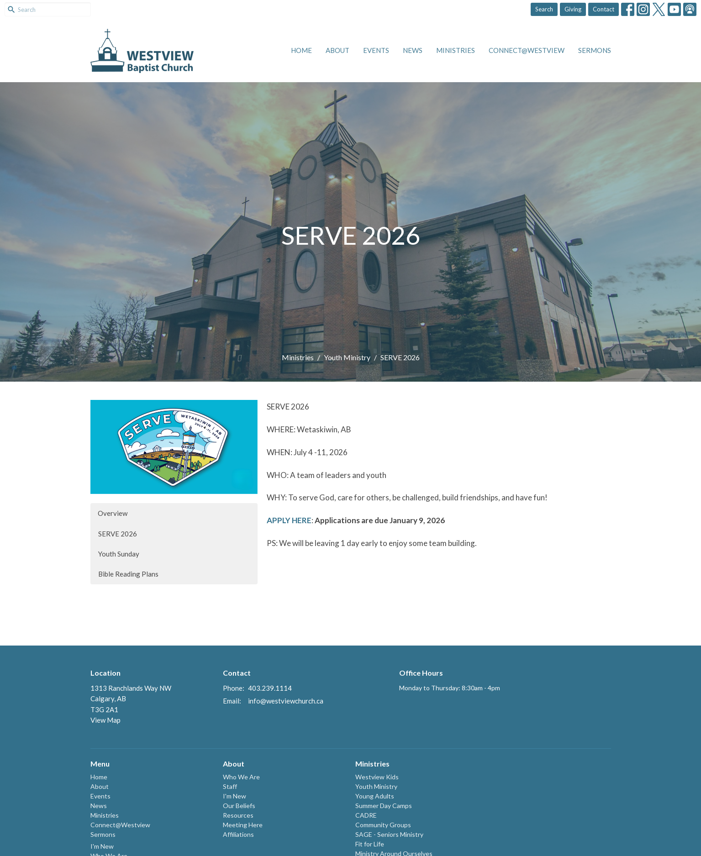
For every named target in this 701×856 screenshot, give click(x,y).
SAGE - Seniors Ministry (389, 834)
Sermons (594, 50)
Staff (230, 786)
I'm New (102, 846)
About (337, 50)
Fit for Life (369, 844)
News (412, 50)
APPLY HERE (289, 520)
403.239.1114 (270, 688)
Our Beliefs (239, 805)
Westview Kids (377, 777)
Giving (572, 9)
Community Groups (383, 825)
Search (544, 9)
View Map (105, 720)
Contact (603, 9)
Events (376, 50)
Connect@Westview (526, 50)
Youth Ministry (347, 357)
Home (301, 50)
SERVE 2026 (117, 534)
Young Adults (374, 796)
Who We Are (241, 777)
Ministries (455, 50)
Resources (238, 815)
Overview (112, 513)
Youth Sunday (118, 554)
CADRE (366, 815)
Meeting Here (243, 825)
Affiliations (238, 834)
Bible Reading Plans (128, 574)
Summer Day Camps (383, 805)
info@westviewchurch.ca (285, 701)
